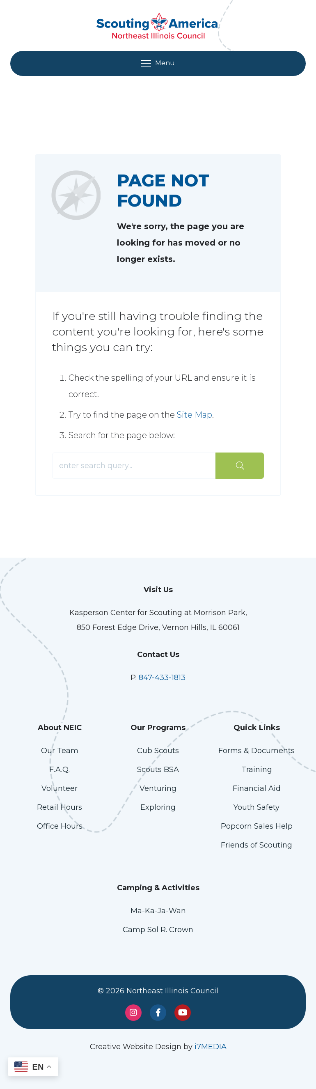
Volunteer (59, 788)
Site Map (194, 415)
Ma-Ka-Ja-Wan (158, 910)
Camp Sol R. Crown (158, 929)
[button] (33, 1066)
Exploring (158, 807)
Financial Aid (257, 788)
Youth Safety (256, 807)
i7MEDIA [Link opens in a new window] (211, 1046)
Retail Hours (59, 807)
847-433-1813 (162, 677)
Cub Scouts (158, 750)
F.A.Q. (59, 769)
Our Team (59, 750)
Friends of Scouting (256, 845)
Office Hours (59, 826)
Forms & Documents (256, 750)
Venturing (158, 788)
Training (256, 769)
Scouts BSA (158, 769)
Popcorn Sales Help (257, 826)
